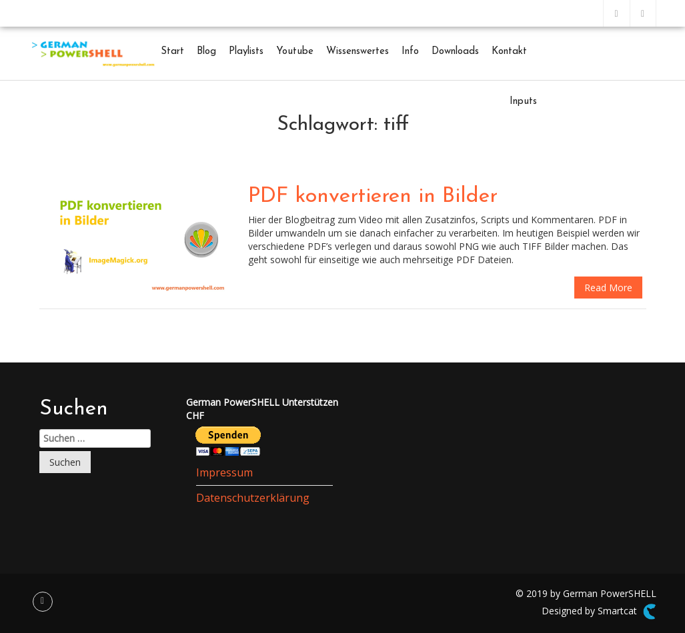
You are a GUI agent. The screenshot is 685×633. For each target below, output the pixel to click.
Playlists (246, 52)
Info (410, 52)
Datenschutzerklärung (252, 497)
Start (172, 52)
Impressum (224, 472)
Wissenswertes (357, 52)
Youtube (294, 52)
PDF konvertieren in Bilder (373, 196)
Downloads (455, 52)
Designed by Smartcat (599, 612)
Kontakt (509, 52)
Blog (206, 52)
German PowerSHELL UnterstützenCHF (262, 409)
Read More (608, 287)
